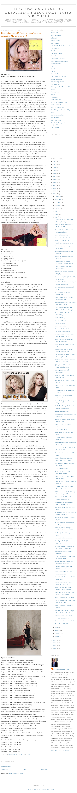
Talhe (52, 112)
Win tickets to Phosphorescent (63, 538)
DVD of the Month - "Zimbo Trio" (65, 597)
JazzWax (53, 71)
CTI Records (55, 48)
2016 (55, 179)
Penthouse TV (55, 97)
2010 (55, 640)
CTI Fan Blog (55, 43)
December (58, 196)
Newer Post (4, 769)
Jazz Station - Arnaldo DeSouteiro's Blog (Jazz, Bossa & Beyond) (38, 13)
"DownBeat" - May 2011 (62, 624)
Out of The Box (55, 84)
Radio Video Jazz (56, 99)
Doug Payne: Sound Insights (59, 61)
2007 (55, 649)
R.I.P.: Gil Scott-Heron (61, 235)
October (57, 202)
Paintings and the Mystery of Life (61, 87)
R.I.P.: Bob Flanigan (61, 318)
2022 (55, 161)
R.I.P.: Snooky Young (61, 429)
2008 (55, 646)
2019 (55, 170)
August (57, 208)
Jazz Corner (54, 69)
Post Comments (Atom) (16, 773)
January (57, 636)
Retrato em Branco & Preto (59, 102)
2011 (55, 194)
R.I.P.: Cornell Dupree (61, 468)
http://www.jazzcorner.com (41, 789)
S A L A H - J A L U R (57, 107)
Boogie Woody (55, 40)
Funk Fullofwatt (55, 63)
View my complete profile (61, 750)
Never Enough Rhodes (57, 82)
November (58, 199)
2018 (55, 173)
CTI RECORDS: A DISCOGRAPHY (62, 46)
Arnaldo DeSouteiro (61, 669)
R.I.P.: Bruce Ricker (60, 326)
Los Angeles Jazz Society (58, 76)
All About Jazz (55, 33)
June (56, 214)
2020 (55, 167)
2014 (55, 185)
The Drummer (55, 117)
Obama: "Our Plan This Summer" (64, 238)
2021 (55, 164)
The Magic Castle (56, 120)
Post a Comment (6, 766)
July (56, 211)
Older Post (44, 769)
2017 (55, 176)
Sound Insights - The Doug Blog (60, 110)
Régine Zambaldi (56, 105)
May (56, 217)
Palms (53, 89)
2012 (55, 191)
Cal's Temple (55, 51)
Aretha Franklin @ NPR (62, 411)
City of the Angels (56, 53)
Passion (53, 94)
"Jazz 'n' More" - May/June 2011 (64, 621)
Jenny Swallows (55, 74)
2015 (55, 182)
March (57, 630)
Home (24, 769)
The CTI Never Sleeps (57, 115)
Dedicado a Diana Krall (58, 58)
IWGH (53, 66)
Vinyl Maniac (55, 127)
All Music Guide (56, 35)
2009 (55, 643)
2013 (55, 188)
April (57, 627)
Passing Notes (55, 92)
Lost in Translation (56, 79)
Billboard (54, 38)
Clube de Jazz (55, 56)
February (58, 633)
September (58, 205)
